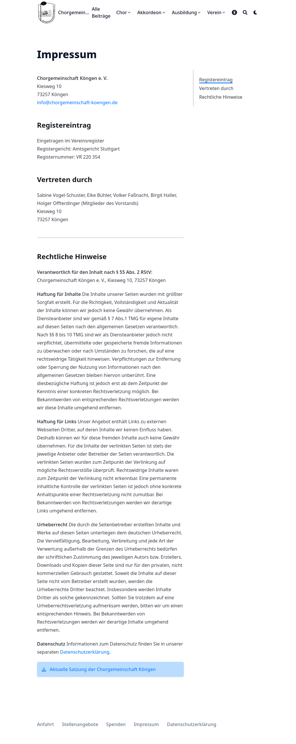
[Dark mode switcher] (255, 12)
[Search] (245, 12)
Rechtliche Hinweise (221, 97)
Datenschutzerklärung (192, 724)
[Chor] (124, 12)
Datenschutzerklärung (85, 652)
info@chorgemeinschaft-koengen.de (77, 102)
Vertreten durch (216, 88)
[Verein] (216, 12)
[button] (234, 12)
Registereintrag (216, 79)
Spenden (116, 724)
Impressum (146, 724)
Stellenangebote (80, 724)
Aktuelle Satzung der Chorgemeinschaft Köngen (103, 669)
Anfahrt (45, 724)
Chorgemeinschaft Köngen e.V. (73, 12)
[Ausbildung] (187, 12)
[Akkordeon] (151, 12)
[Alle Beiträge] (101, 12)
